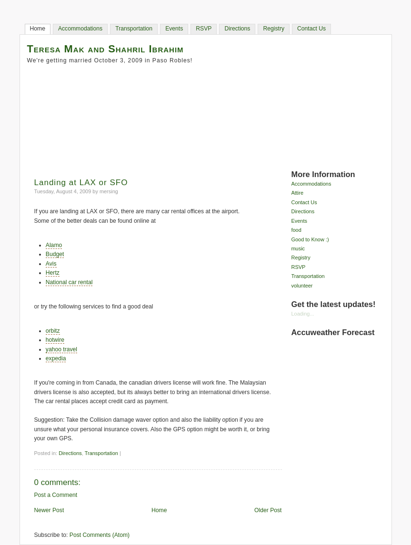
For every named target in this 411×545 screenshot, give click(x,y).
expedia (56, 358)
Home (37, 28)
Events (174, 28)
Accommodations (80, 28)
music (298, 248)
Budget (55, 254)
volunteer (302, 285)
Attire (297, 193)
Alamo (54, 245)
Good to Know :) (310, 239)
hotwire (55, 340)
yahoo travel (61, 349)
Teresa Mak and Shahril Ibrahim (105, 49)
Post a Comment (56, 495)
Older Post (267, 510)
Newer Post (49, 510)
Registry (273, 28)
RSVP (203, 28)
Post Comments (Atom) (100, 535)
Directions (237, 28)
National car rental (69, 282)
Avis (51, 263)
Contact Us (311, 28)
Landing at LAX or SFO (81, 182)
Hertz (53, 272)
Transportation (133, 28)
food (296, 230)
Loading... (302, 314)
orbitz (53, 330)
